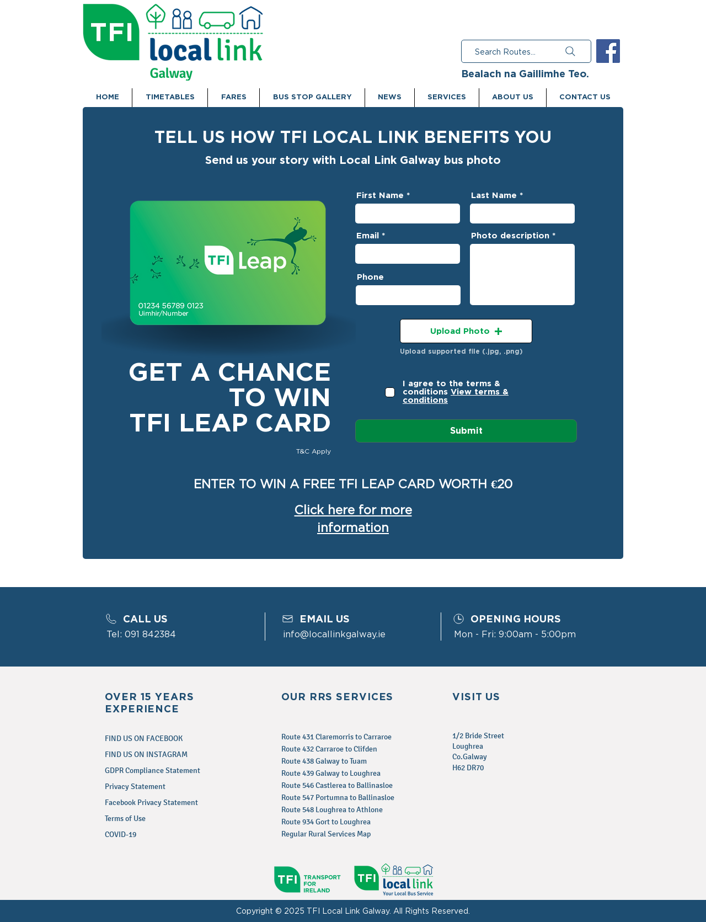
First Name (380, 195)
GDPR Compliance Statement (152, 770)
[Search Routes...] (526, 51)
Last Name (494, 195)
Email (367, 236)
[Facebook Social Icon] (608, 51)
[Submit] (466, 431)
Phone (370, 277)
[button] (466, 331)
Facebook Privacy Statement (151, 802)
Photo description (510, 236)
